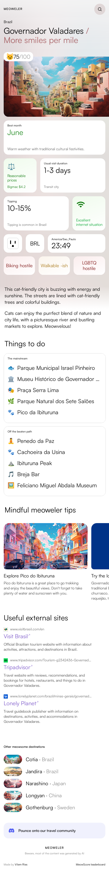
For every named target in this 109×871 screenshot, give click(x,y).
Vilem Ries (21, 864)
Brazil (8, 21)
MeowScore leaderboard (90, 864)
